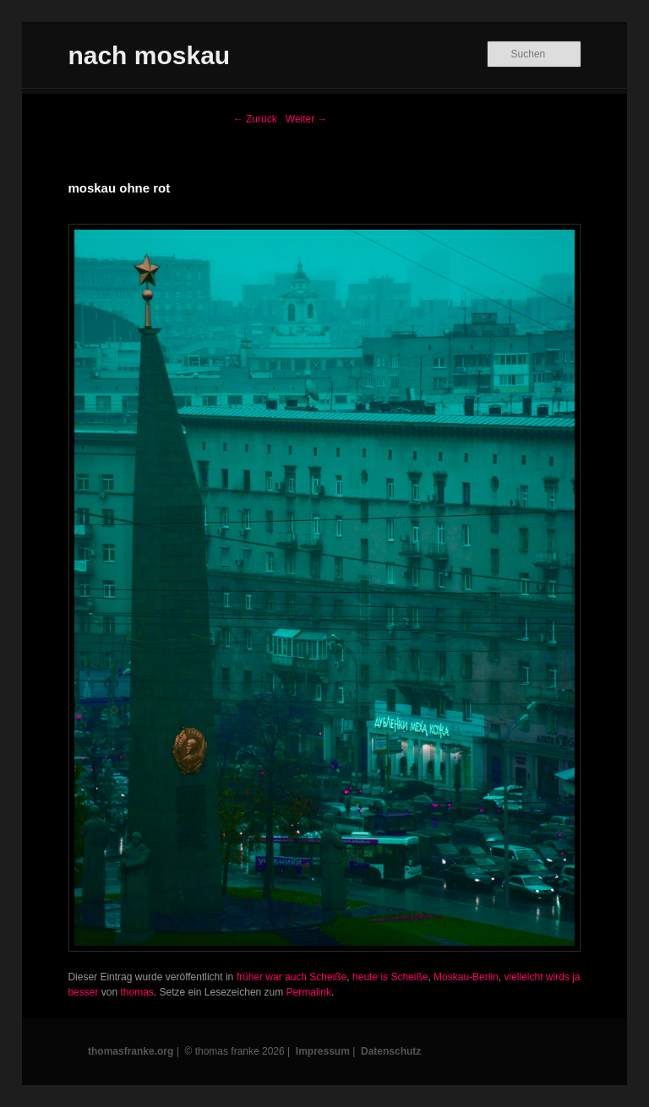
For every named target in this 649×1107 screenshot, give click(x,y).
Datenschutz (391, 1051)
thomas (136, 992)
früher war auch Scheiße (292, 977)
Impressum (323, 1051)
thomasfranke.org (130, 1051)
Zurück (255, 119)
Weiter (307, 119)
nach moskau (149, 55)
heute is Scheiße (390, 977)
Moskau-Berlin (466, 977)
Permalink (308, 992)
